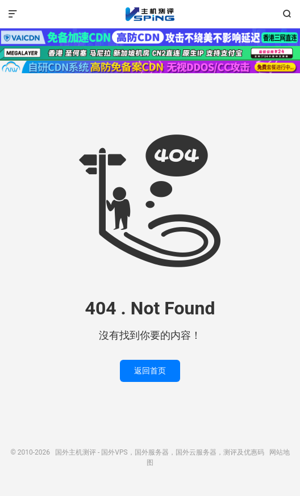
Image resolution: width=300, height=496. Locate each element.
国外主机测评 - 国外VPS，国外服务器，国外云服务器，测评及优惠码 (150, 14)
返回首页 (150, 370)
